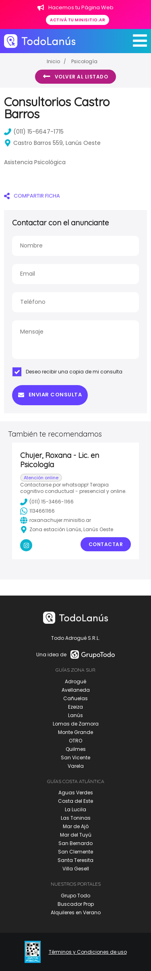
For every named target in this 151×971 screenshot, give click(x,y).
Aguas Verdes (75, 792)
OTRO (75, 740)
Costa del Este (75, 801)
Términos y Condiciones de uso (88, 952)
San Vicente (75, 757)
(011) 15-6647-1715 (34, 131)
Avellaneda (76, 690)
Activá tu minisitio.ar (77, 20)
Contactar (106, 544)
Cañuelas (75, 698)
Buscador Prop (76, 904)
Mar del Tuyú (75, 834)
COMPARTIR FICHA (32, 196)
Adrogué (75, 681)
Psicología (84, 61)
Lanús (75, 715)
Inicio (53, 61)
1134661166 (37, 511)
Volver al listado (75, 76)
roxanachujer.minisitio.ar (55, 520)
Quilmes (76, 749)
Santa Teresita (75, 860)
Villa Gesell (75, 868)
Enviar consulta (50, 394)
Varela (76, 766)
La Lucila (75, 809)
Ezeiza (75, 706)
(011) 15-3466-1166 (47, 501)
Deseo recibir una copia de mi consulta (67, 372)
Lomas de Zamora (76, 723)
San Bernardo (75, 843)
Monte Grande (75, 732)
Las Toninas (76, 817)
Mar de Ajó (76, 826)
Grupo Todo (75, 895)
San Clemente (75, 851)
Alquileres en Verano (76, 912)
